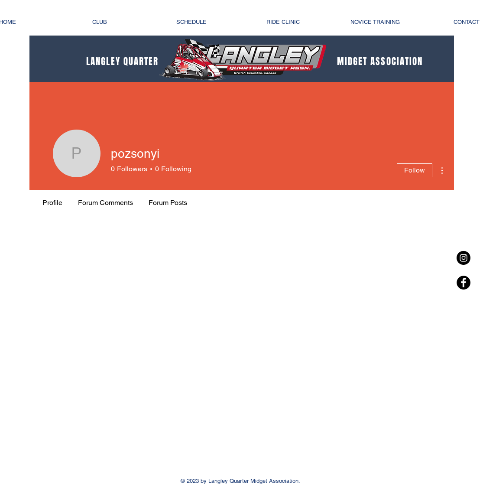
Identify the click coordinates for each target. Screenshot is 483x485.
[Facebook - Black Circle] (463, 283)
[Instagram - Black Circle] (463, 258)
